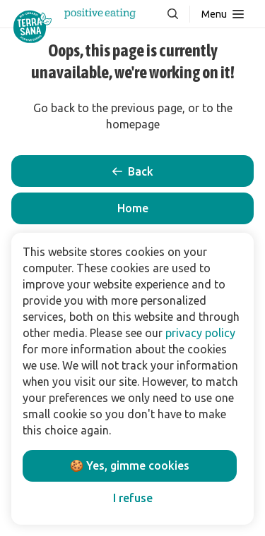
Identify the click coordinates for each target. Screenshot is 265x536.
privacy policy (200, 333)
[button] (132, 208)
